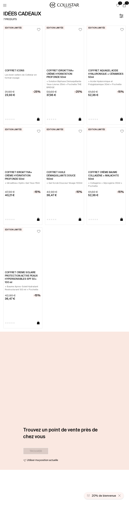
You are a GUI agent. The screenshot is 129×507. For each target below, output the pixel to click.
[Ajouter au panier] (38, 119)
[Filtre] (121, 16)
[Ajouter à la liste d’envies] (39, 29)
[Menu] (4, 5)
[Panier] (124, 5)
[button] (118, 5)
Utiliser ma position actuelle (42, 460)
